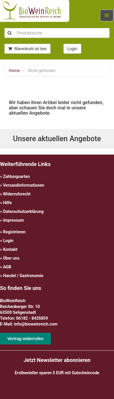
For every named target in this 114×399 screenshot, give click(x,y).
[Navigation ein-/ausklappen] (106, 15)
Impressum (13, 220)
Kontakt (10, 249)
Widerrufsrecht (16, 194)
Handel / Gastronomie (23, 275)
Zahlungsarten (16, 176)
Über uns (11, 258)
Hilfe (7, 202)
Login (8, 240)
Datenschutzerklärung (23, 211)
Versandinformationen (23, 185)
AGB (7, 267)
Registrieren (14, 232)
